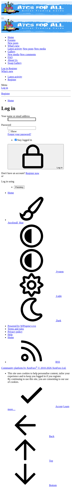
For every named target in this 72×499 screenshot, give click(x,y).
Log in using (7, 181)
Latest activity (15, 48)
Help (10, 334)
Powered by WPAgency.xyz (22, 326)
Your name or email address (15, 116)
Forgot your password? (19, 134)
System (36, 271)
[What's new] (7, 71)
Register (12, 79)
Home (11, 37)
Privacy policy (15, 331)
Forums (11, 40)
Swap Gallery (15, 63)
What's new (13, 46)
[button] (31, 247)
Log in (4, 87)
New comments (28, 54)
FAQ (10, 57)
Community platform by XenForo (33, 368)
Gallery (11, 51)
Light (35, 296)
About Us (13, 60)
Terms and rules (16, 328)
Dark (34, 320)
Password (6, 125)
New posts (13, 43)
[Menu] (2, 18)
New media (40, 48)
